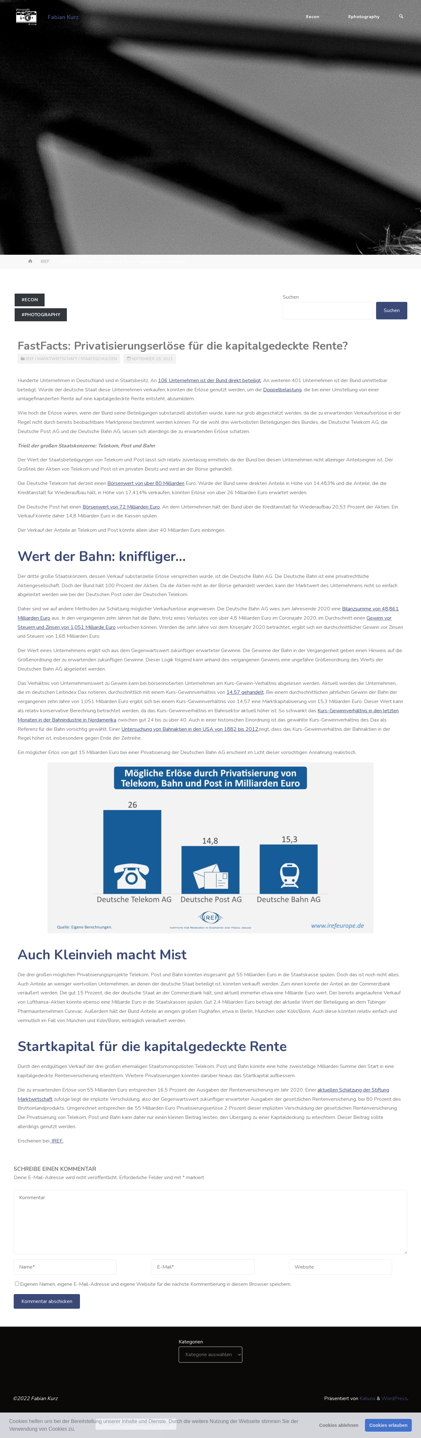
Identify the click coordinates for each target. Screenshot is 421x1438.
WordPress (394, 1398)
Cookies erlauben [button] (388, 1425)
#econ (30, 299)
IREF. (56, 1140)
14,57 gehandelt (245, 692)
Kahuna (366, 1398)
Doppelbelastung (282, 389)
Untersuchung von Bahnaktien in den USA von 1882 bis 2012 (189, 729)
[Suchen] (401, 16)
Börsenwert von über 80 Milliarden (145, 483)
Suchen (291, 297)
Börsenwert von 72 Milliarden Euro (121, 506)
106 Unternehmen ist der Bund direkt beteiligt (209, 380)
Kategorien (191, 1341)
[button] (77, 1430)
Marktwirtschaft (57, 359)
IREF (45, 261)
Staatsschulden (99, 359)
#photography (41, 314)
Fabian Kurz (63, 17)
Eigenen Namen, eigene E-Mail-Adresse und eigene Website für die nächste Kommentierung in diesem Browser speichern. (153, 1284)
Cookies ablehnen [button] (338, 1425)
